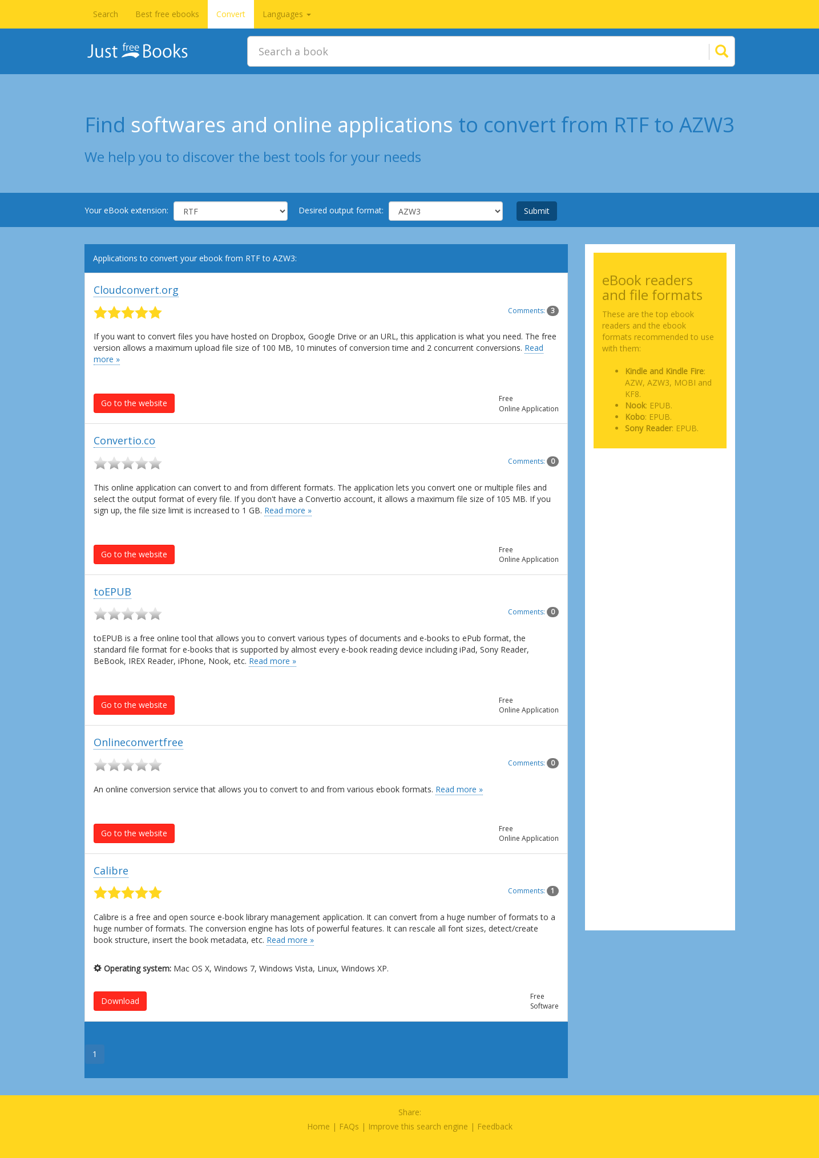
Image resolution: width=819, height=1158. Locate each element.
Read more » (288, 510)
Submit (537, 210)
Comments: (533, 310)
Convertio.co (124, 440)
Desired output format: (341, 210)
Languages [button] (287, 14)
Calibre (111, 870)
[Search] (708, 51)
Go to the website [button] (134, 403)
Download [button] (120, 1000)
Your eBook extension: (126, 210)
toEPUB (112, 591)
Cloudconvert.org (136, 290)
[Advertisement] (660, 514)
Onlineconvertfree (138, 742)
